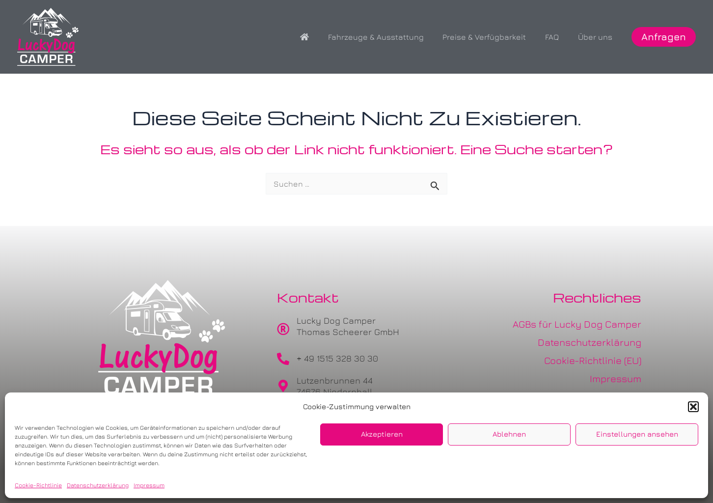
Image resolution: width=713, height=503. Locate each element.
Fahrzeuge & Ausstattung (387, 36)
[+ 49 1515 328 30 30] (283, 359)
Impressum (149, 485)
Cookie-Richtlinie (38, 485)
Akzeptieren (382, 434)
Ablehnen (509, 434)
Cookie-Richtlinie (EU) (592, 360)
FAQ (557, 36)
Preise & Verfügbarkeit (492, 36)
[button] (693, 407)
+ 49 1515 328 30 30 (337, 358)
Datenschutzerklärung (98, 485)
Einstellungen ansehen (637, 434)
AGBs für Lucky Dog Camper (577, 324)
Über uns (596, 36)
